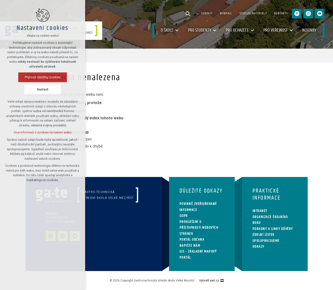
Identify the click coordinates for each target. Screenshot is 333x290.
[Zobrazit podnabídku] (177, 30)
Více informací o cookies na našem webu (43, 132)
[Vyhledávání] (188, 13)
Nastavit (42, 89)
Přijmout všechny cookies (43, 77)
